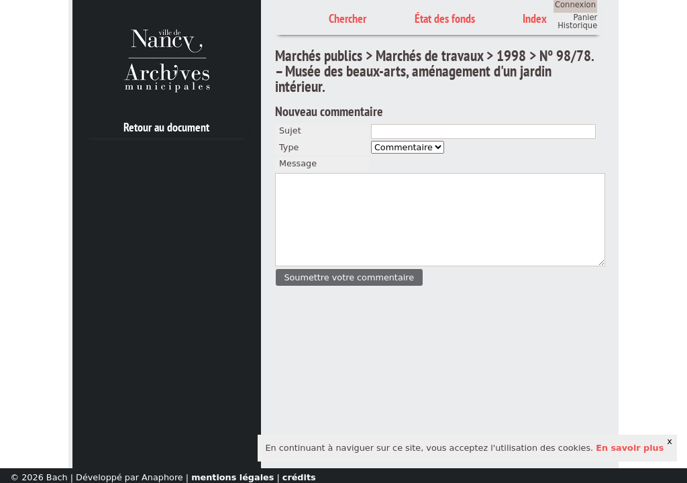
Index (535, 18)
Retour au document (166, 127)
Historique (577, 25)
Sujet (290, 130)
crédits (299, 477)
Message (298, 163)
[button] (349, 277)
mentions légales (232, 477)
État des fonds (445, 18)
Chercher (347, 18)
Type (289, 147)
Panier (585, 17)
